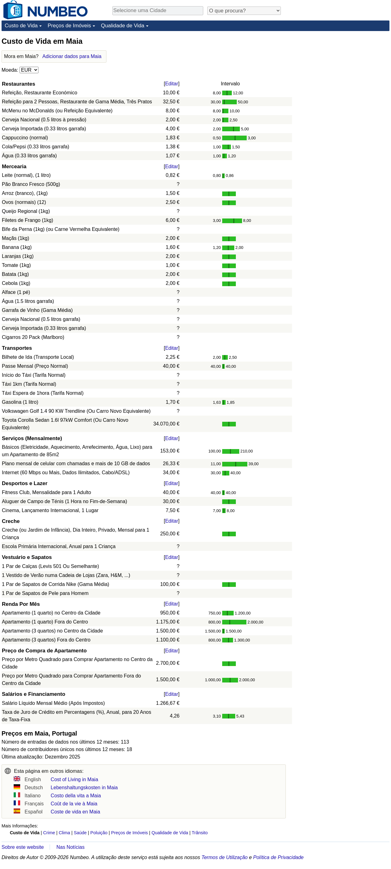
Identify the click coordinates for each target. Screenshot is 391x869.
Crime (49, 832)
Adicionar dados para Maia (72, 56)
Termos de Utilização (224, 857)
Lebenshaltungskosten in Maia (84, 787)
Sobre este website (23, 847)
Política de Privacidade (278, 857)
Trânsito (200, 832)
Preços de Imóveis (69, 26)
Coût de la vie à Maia (74, 803)
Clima (64, 832)
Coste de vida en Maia (75, 811)
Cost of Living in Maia (74, 779)
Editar (171, 83)
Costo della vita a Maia (76, 795)
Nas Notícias (70, 847)
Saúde (80, 832)
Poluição (98, 832)
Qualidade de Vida (122, 26)
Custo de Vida (21, 26)
